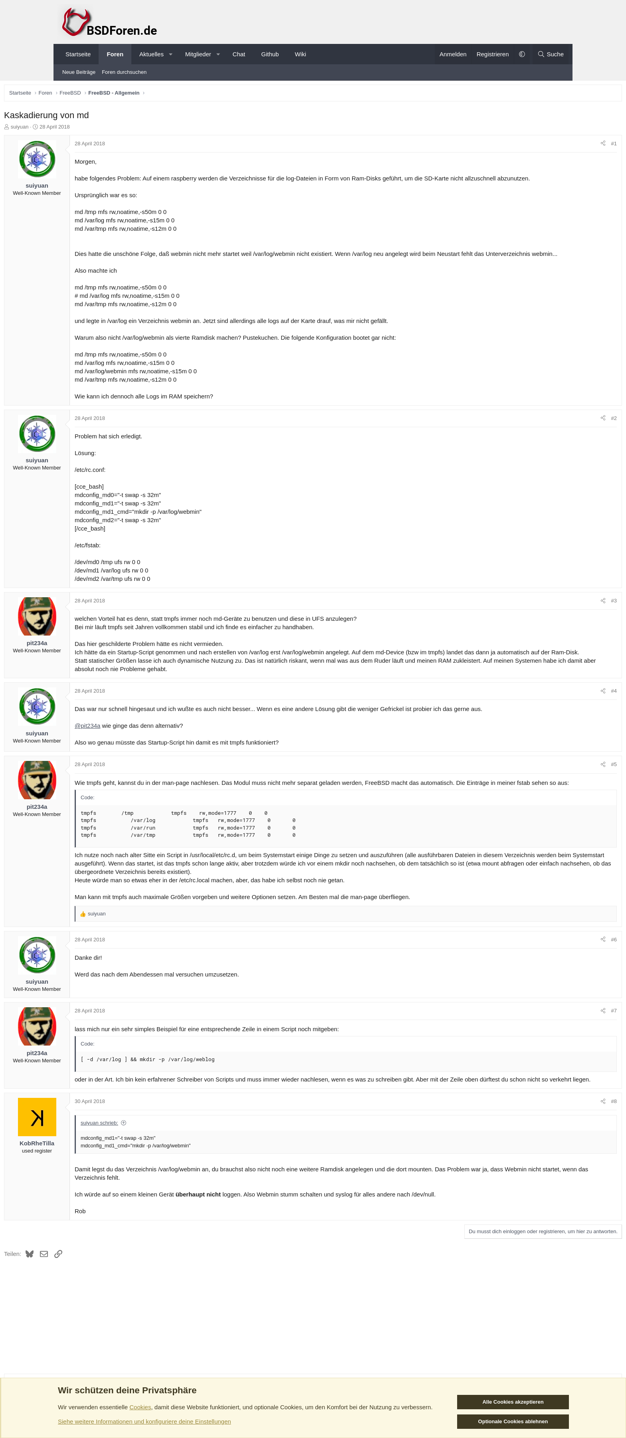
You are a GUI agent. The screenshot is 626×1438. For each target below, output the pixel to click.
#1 (558, 146)
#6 (558, 975)
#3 (558, 619)
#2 (558, 437)
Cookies (140, 1407)
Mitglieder (198, 54)
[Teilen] (547, 146)
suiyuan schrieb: (155, 1167)
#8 (558, 1145)
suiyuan (75, 129)
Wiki (300, 54)
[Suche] (551, 54)
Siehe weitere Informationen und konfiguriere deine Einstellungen (144, 1421)
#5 (558, 791)
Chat (239, 54)
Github (270, 54)
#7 (558, 1046)
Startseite (78, 54)
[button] (170, 54)
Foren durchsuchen (124, 72)
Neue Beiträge (78, 72)
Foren (115, 54)
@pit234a (143, 752)
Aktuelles (151, 54)
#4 (558, 718)
